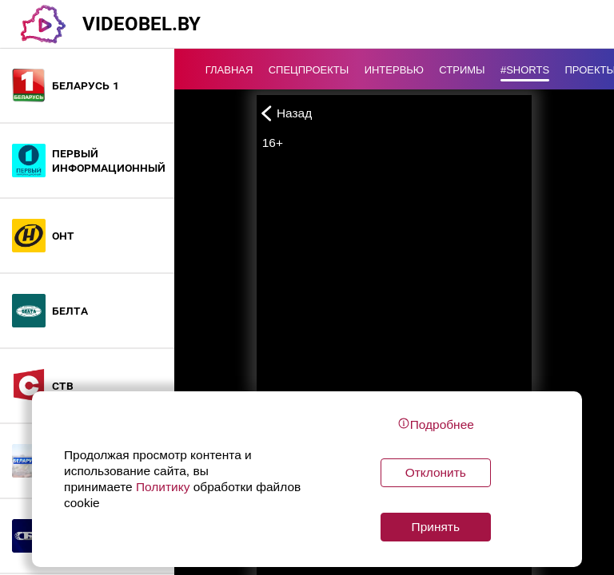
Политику (163, 487)
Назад (284, 113)
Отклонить (435, 472)
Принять (436, 526)
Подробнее (435, 424)
